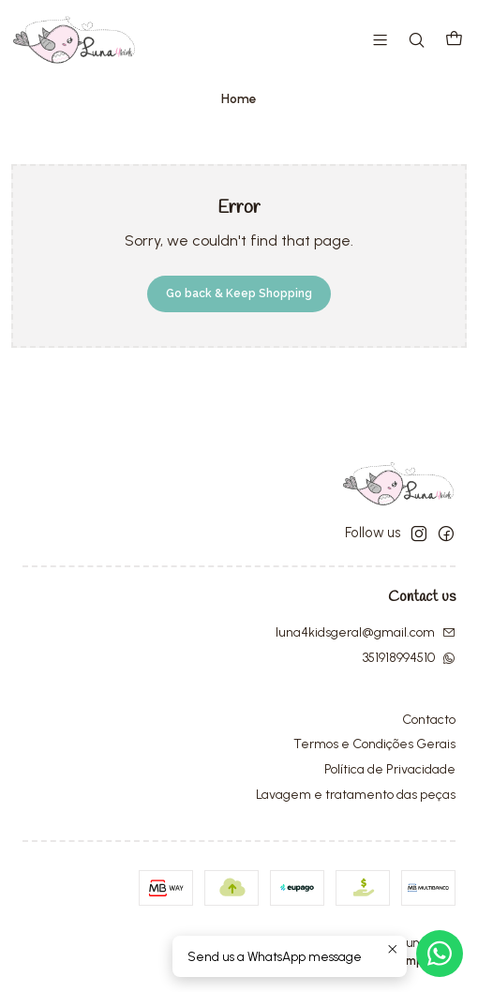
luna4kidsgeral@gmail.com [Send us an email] (366, 632)
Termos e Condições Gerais (374, 744)
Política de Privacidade (390, 769)
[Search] (416, 39)
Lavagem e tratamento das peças (356, 795)
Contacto (429, 720)
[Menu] (380, 39)
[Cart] (454, 39)
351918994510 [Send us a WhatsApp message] (409, 658)
